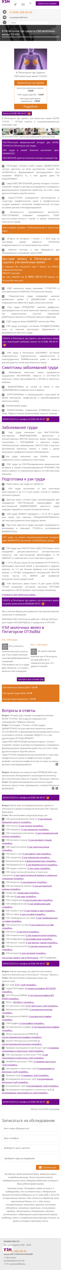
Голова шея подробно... (28, 892)
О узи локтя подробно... (28, 931)
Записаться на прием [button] (47, 3)
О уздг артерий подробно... (33, 953)
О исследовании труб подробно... (42, 1086)
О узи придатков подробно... (36, 857)
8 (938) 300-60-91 (39, 419)
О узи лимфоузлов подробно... (38, 939)
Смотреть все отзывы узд (30, 679)
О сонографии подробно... (32, 1023)
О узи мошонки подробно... (34, 882)
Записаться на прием (30, 82)
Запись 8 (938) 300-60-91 (17, 113)
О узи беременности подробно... (42, 864)
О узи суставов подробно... (33, 914)
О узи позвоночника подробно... (41, 935)
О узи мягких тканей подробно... (42, 942)
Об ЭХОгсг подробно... (23, 1002)
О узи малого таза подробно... (37, 853)
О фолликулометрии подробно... (41, 861)
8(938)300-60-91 (35, 603)
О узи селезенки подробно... (35, 829)
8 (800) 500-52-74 (35, 277)
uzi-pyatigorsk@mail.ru (19, 17)
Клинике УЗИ (41, 808)
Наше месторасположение (18, 1254)
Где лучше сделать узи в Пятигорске (20, 957)
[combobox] (30, 1158)
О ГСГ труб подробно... (26, 984)
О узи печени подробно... (31, 825)
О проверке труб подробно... (35, 1075)
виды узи (42, 815)
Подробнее (31, 106)
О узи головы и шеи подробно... (39, 910)
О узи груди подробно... (39, 868)
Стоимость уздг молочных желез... (19, 594)
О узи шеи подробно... (26, 896)
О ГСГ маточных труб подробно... (42, 1006)
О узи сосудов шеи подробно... (38, 900)
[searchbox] (31, 1158)
